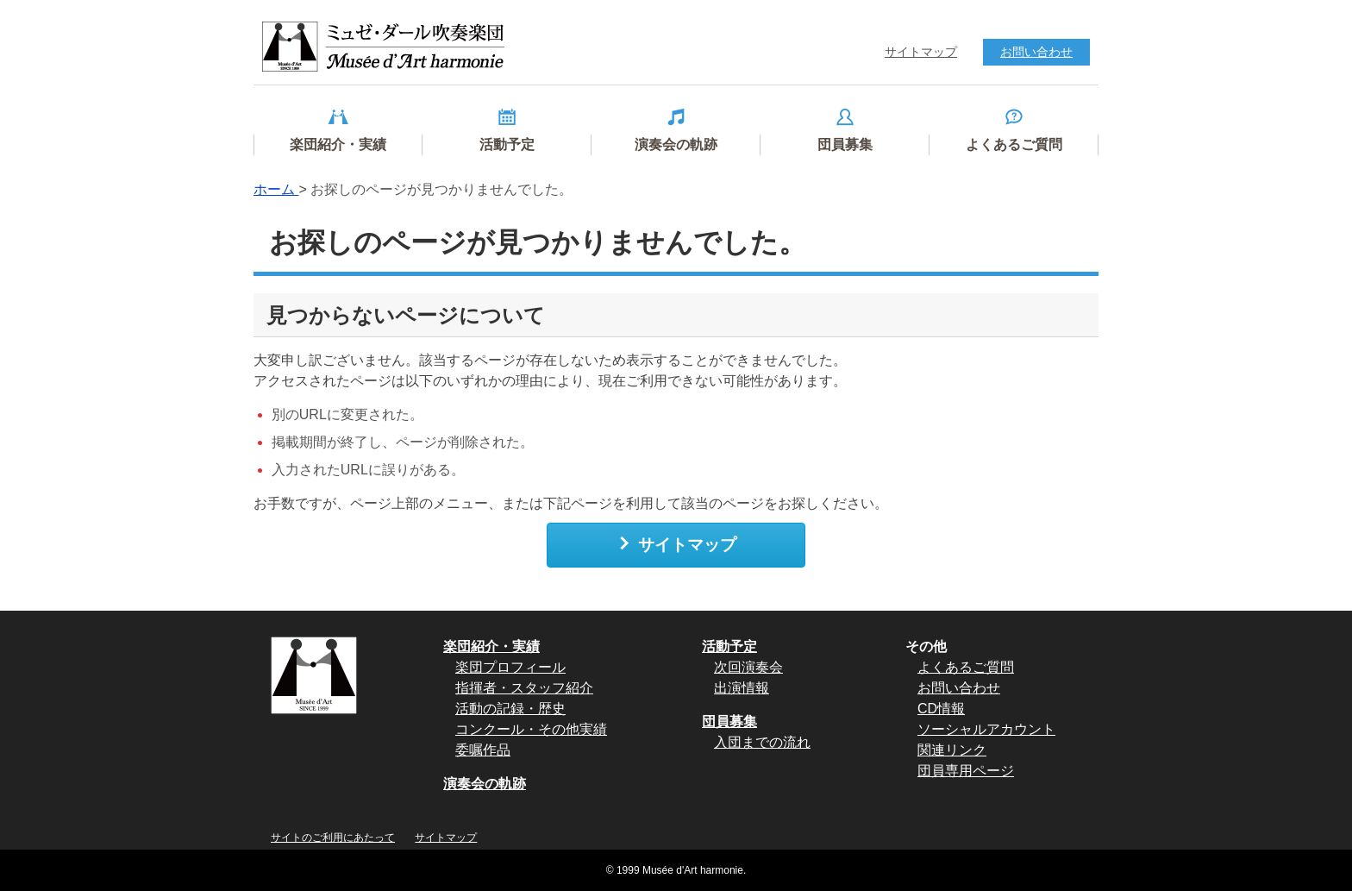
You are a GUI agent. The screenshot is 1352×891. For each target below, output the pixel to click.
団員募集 (729, 721)
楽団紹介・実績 (491, 646)
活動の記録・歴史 (510, 708)
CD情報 (941, 708)
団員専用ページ (965, 770)
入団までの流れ (762, 742)
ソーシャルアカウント (986, 729)
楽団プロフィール (510, 667)
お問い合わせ (958, 688)
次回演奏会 (748, 667)
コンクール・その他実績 (531, 729)
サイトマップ (676, 544)
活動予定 (729, 646)
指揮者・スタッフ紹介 (524, 688)
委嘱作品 (482, 750)
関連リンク (951, 750)
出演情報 (741, 688)
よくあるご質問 (965, 667)
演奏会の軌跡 (484, 783)
